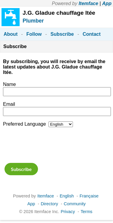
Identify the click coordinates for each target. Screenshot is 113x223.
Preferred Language (24, 124)
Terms (86, 211)
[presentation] (49, 144)
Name (9, 84)
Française (89, 196)
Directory (49, 203)
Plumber (33, 21)
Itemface (88, 3)
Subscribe (62, 34)
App (106, 3)
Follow (34, 34)
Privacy (68, 211)
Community (75, 203)
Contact (92, 34)
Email (9, 104)
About (10, 34)
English (67, 196)
